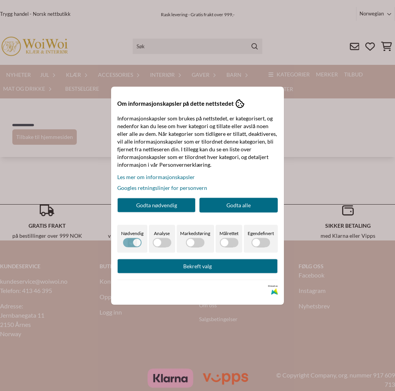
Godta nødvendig (156, 204)
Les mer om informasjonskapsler (156, 176)
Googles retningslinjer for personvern (162, 187)
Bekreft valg (197, 265)
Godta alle (238, 204)
